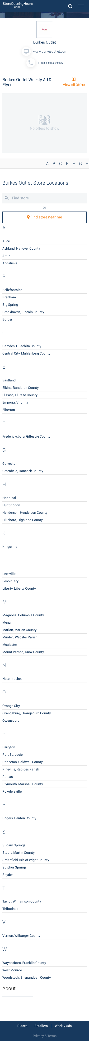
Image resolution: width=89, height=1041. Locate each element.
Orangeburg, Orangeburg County (26, 713)
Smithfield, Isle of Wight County (25, 860)
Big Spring (10, 304)
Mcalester (9, 644)
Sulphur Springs (14, 867)
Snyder (7, 875)
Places (22, 1026)
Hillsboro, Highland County (22, 520)
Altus (6, 256)
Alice (6, 241)
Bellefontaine (12, 290)
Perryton (8, 747)
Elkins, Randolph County (20, 388)
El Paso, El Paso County (19, 395)
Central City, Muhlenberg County (26, 353)
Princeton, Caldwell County (22, 762)
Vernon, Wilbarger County (21, 935)
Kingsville (9, 546)
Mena (6, 622)
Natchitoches (12, 679)
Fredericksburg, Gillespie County (26, 436)
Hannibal (9, 498)
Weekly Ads (63, 1026)
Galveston (9, 463)
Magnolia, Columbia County (23, 615)
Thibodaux (10, 909)
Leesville (8, 574)
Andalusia (10, 263)
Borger (7, 319)
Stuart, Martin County (18, 852)
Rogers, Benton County (19, 818)
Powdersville (12, 791)
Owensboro (10, 720)
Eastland (9, 380)
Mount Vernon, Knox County (23, 652)
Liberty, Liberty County (19, 588)
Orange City (11, 706)
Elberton (8, 410)
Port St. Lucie (12, 754)
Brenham (9, 297)
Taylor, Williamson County (21, 901)
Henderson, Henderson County (24, 512)
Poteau (7, 777)
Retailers (41, 1026)
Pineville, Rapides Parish (20, 769)
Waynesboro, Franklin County (24, 963)
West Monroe (12, 970)
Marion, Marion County (19, 630)
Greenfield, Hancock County (22, 471)
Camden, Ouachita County (21, 346)
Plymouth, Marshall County (22, 784)
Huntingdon (11, 505)
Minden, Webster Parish (19, 637)
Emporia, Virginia (15, 402)
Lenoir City (10, 581)
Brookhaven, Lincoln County (23, 312)
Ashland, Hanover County (21, 248)
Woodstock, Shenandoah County (26, 977)
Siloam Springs (13, 845)
